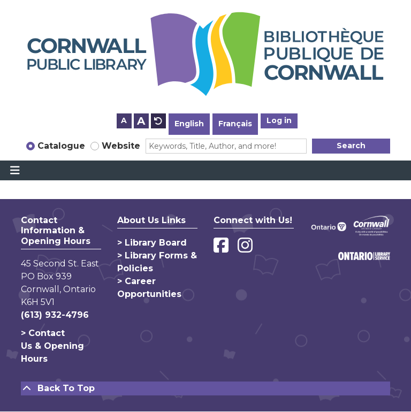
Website (121, 146)
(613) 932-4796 (55, 315)
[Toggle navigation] (14, 170)
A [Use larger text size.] (141, 121)
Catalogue (61, 146)
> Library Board (152, 243)
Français (235, 123)
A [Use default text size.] (158, 120)
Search (351, 145)
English (189, 123)
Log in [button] (279, 120)
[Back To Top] (205, 388)
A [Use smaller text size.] (124, 120)
